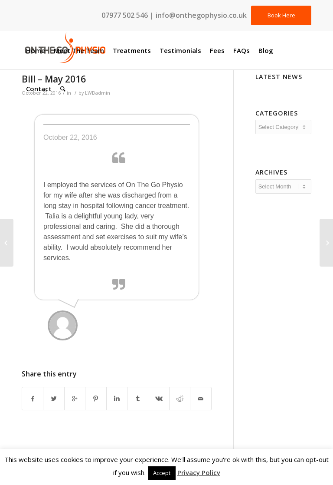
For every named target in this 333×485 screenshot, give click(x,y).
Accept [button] (161, 473)
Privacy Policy (198, 472)
